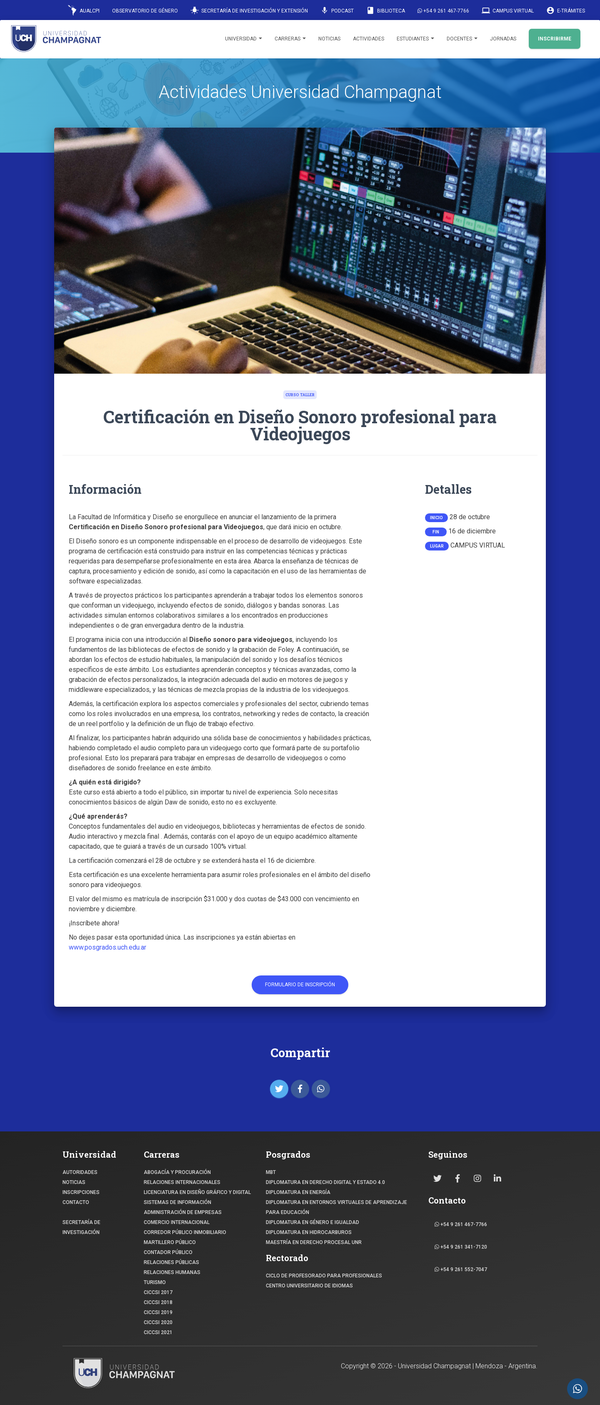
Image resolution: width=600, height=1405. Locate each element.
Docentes (462, 39)
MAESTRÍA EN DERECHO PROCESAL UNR (314, 1242)
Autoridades (80, 1172)
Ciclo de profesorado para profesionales (324, 1276)
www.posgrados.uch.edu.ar (107, 947)
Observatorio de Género (145, 11)
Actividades (368, 39)
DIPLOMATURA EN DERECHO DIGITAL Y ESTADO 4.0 (325, 1182)
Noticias (329, 39)
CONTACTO (75, 1202)
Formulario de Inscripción (300, 985)
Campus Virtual (508, 10)
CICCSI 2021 (158, 1332)
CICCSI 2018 (158, 1302)
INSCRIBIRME (554, 39)
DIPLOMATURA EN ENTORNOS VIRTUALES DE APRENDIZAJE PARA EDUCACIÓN (336, 1207)
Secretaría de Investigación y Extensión (249, 10)
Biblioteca (385, 10)
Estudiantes (415, 39)
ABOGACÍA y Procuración (177, 1172)
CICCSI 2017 (158, 1292)
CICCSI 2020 (158, 1322)
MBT (271, 1172)
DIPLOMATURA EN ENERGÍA (298, 1192)
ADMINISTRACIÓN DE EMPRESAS (183, 1212)
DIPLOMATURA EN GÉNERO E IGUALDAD (312, 1222)
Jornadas (503, 39)
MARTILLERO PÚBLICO (170, 1242)
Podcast (337, 10)
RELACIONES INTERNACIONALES (182, 1182)
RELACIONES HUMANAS (172, 1272)
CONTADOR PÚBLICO (168, 1252)
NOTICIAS (73, 1182)
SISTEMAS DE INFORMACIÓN (177, 1202)
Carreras (290, 39)
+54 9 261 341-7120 (461, 1247)
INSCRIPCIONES (81, 1192)
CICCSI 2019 (158, 1312)
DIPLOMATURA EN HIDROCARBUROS (309, 1232)
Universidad (243, 39)
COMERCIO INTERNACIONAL (177, 1222)
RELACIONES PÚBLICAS (171, 1262)
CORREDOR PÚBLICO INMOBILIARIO (185, 1232)
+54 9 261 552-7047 (461, 1269)
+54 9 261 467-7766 (443, 11)
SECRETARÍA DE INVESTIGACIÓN (81, 1227)
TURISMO (155, 1282)
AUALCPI (84, 10)
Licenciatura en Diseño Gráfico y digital (197, 1192)
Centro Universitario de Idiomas (309, 1286)
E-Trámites (565, 10)
